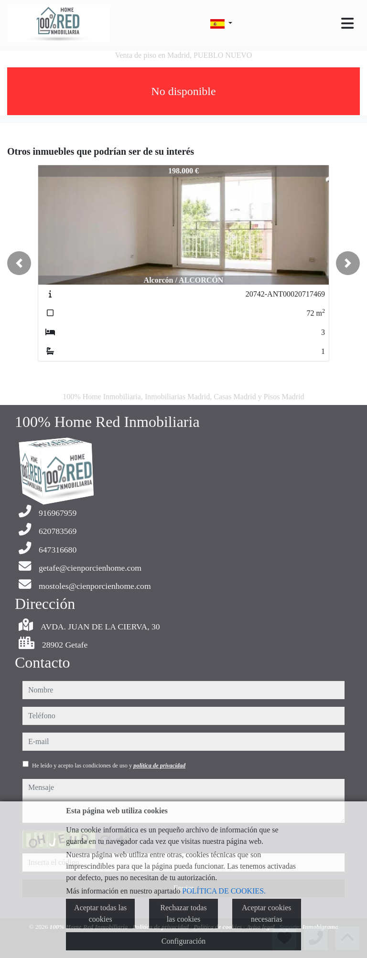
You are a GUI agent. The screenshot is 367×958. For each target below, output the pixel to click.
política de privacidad (159, 765)
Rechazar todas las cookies (183, 913)
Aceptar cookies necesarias (266, 913)
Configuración (183, 941)
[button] (19, 263)
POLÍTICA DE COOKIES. (224, 891)
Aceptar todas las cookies (100, 913)
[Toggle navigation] (347, 23)
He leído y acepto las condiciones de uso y (108, 765)
